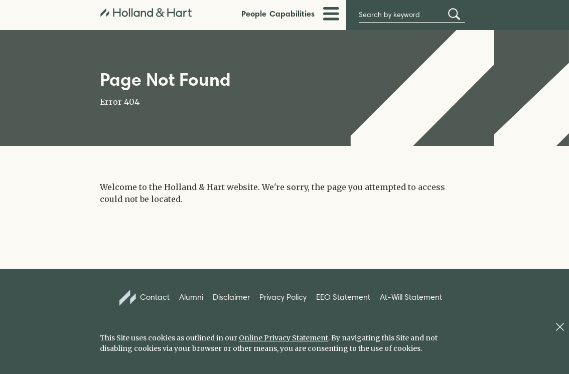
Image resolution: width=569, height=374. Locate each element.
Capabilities (292, 14)
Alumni (191, 297)
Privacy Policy (283, 297)
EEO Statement (343, 297)
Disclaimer (231, 297)
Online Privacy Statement (283, 337)
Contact (144, 298)
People (253, 14)
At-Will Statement (411, 297)
